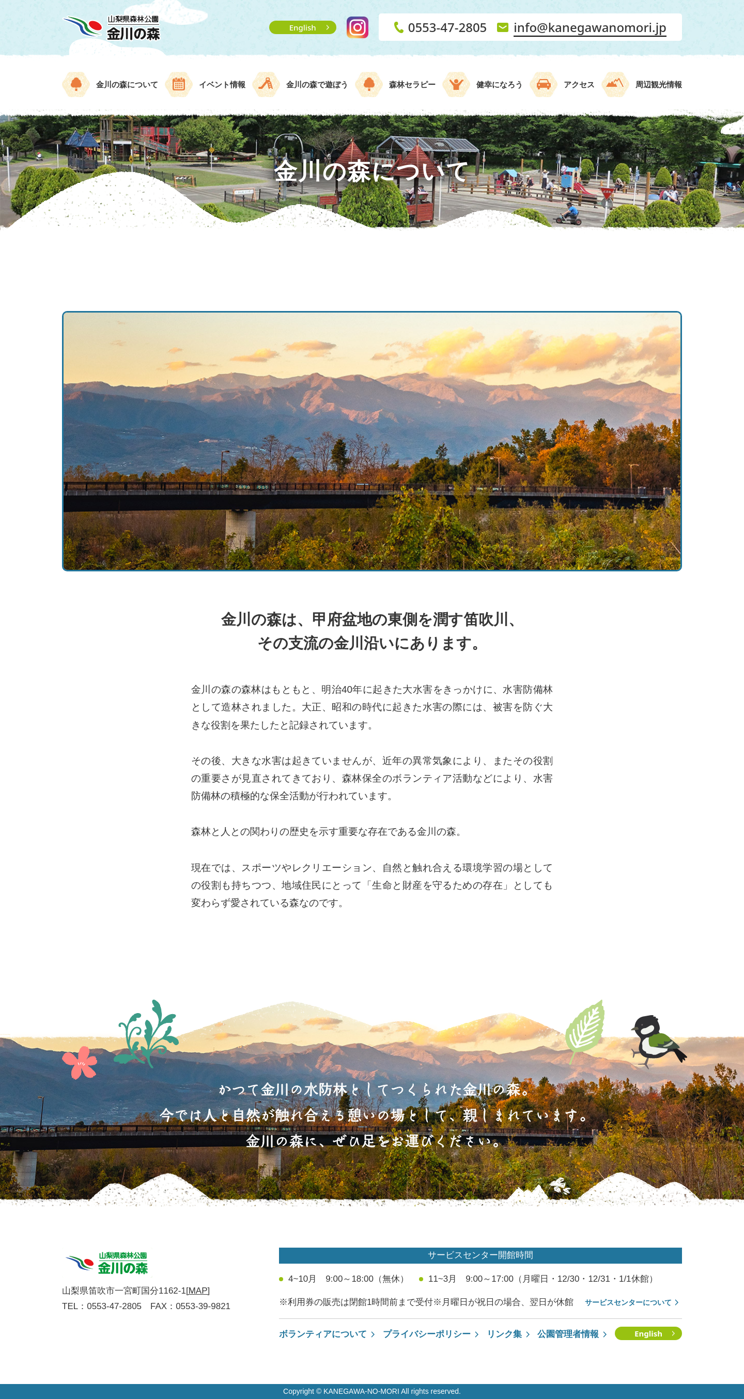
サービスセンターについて (628, 1302)
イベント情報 (222, 84)
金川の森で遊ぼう (317, 84)
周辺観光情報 (659, 84)
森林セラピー (412, 84)
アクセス (579, 84)
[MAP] (198, 1291)
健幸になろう (499, 84)
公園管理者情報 (568, 1334)
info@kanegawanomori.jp (590, 27)
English (302, 27)
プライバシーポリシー (427, 1334)
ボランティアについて (323, 1334)
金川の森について (127, 84)
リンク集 (504, 1334)
